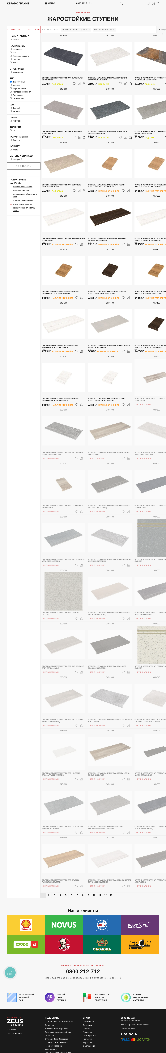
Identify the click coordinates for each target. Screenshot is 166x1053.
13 (111, 895)
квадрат (15, 140)
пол (13, 53)
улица (14, 63)
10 (94, 895)
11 (100, 895)
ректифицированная (20, 92)
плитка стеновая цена (22, 187)
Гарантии (87, 1032)
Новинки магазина (53, 1046)
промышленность (19, 56)
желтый (15, 108)
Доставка (87, 1025)
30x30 (14, 150)
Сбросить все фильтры (23, 30)
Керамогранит (18, 3)
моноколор (16, 72)
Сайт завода (89, 1046)
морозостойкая (18, 88)
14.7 (13, 130)
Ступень (74, 29)
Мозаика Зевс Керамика (56, 1028)
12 (105, 895)
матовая (15, 85)
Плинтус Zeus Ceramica (56, 1042)
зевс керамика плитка (22, 204)
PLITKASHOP (15, 1033)
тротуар (15, 59)
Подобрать (24, 166)
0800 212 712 (83, 3)
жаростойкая (103, 29)
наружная (16, 49)
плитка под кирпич (21, 190)
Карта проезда (128, 1028)
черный (15, 111)
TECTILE (15, 121)
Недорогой (16, 159)
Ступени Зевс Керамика (56, 1039)
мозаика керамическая (23, 200)
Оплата (86, 1028)
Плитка (14, 40)
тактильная (16, 95)
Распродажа (51, 1049)
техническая (17, 98)
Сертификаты (89, 1035)
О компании (88, 1021)
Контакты (87, 1039)
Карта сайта (89, 1042)
